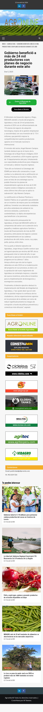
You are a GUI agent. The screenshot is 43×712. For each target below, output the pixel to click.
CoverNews (15, 700)
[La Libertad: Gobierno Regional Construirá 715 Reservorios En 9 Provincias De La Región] (21, 540)
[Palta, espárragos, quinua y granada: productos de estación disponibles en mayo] (21, 579)
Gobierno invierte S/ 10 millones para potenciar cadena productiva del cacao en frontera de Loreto (20, 517)
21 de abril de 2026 (10, 522)
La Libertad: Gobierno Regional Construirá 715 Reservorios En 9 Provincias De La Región (20, 557)
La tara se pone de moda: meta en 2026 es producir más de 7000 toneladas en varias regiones (19, 675)
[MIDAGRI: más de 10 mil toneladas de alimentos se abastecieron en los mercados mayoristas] (21, 619)
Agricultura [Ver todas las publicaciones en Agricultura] (7, 509)
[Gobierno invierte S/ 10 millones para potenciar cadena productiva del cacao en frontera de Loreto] (21, 499)
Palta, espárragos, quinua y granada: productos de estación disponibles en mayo (21, 596)
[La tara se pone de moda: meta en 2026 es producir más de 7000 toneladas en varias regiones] (21, 658)
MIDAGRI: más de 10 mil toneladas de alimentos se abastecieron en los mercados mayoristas (21, 635)
